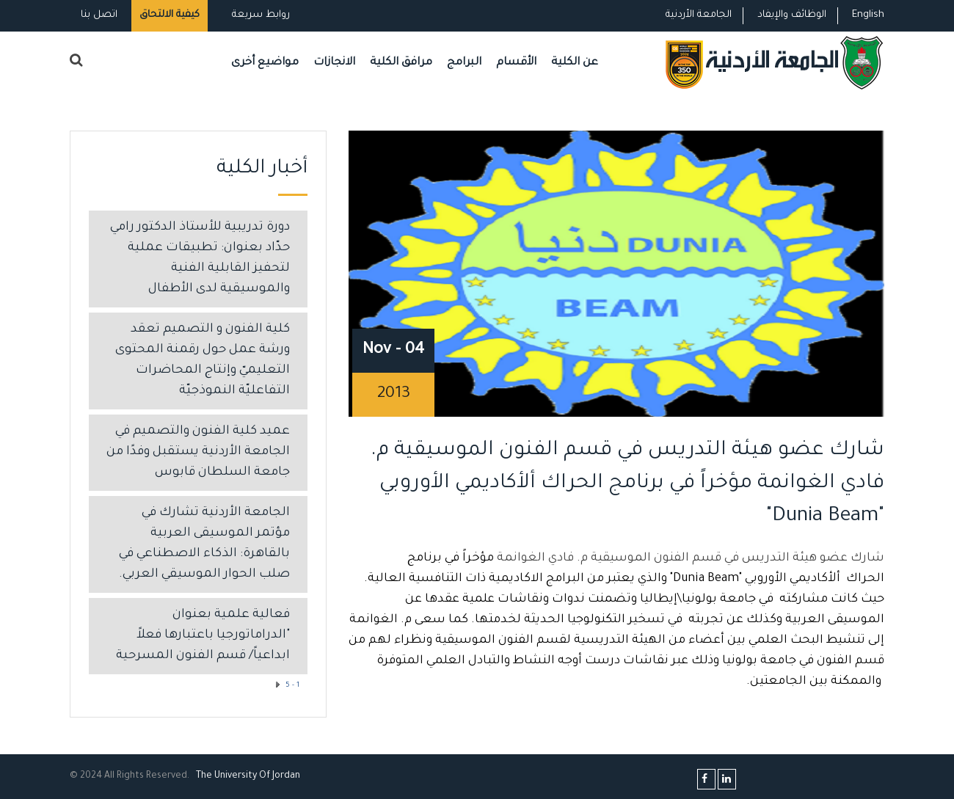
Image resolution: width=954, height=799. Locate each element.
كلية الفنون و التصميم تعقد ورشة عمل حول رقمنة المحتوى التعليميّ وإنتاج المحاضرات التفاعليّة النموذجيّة (202, 360)
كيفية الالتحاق (169, 15)
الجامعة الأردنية (699, 15)
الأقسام (516, 62)
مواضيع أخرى (265, 62)
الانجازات (334, 62)
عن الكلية (574, 62)
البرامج (464, 62)
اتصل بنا (99, 15)
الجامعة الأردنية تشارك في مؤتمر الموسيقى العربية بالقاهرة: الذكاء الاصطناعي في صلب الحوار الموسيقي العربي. (204, 544)
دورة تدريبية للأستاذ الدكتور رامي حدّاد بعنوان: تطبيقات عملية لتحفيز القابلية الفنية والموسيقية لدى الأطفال (200, 258)
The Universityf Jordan (248, 776)
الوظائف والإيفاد (791, 15)
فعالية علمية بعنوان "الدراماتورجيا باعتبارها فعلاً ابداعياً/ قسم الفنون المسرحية (203, 635)
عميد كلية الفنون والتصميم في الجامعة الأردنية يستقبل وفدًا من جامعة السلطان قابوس (198, 452)
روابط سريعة (259, 15)
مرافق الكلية (401, 62)
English (868, 15)
